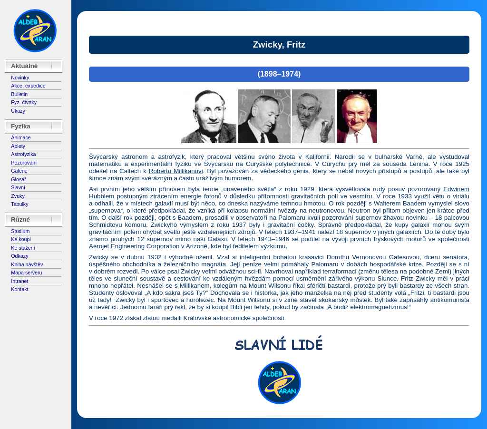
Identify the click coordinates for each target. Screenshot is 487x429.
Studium (20, 231)
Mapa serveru (26, 272)
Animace (20, 137)
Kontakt (19, 289)
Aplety (18, 146)
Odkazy (19, 256)
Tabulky (19, 204)
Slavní (18, 187)
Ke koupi (20, 239)
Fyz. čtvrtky (24, 102)
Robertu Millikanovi (176, 171)
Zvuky (17, 196)
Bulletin (19, 94)
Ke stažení (23, 248)
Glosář (18, 179)
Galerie (19, 171)
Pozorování (24, 163)
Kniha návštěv (27, 264)
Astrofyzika (23, 154)
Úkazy (18, 111)
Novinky (20, 77)
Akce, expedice (28, 85)
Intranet (19, 281)
